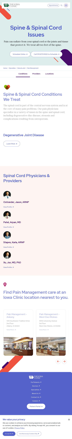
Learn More (10, 144)
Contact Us (35, 397)
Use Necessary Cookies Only (28, 434)
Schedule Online (19, 54)
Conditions (22, 74)
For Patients (35, 382)
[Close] (69, 419)
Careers (35, 401)
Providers (36, 74)
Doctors (35, 386)
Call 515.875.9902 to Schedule (45, 54)
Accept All (8, 434)
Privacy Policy (19, 428)
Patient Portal (35, 406)
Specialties (35, 390)
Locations (49, 74)
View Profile (7, 207)
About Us (35, 393)
